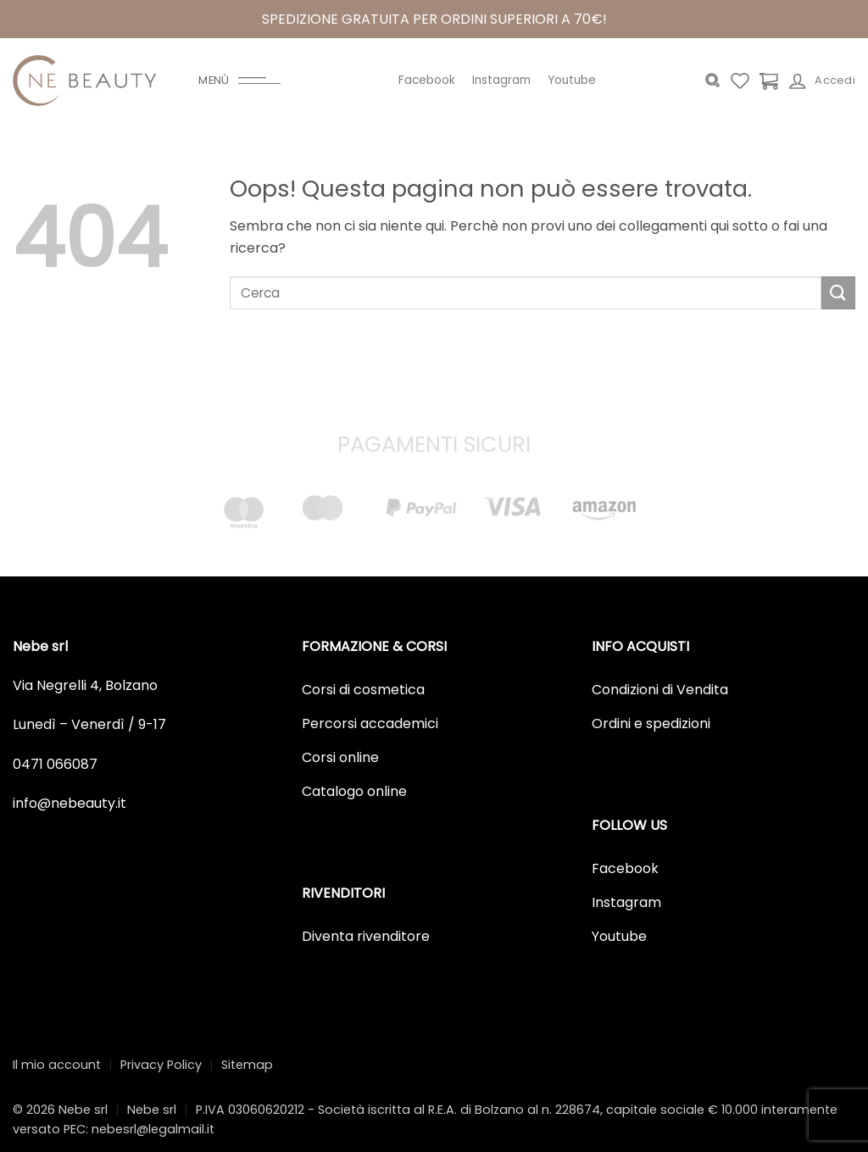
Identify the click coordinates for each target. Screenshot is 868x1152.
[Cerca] (712, 80)
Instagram (501, 80)
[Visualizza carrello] (768, 80)
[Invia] (838, 292)
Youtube (572, 80)
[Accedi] (822, 80)
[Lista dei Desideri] (740, 80)
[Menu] (239, 80)
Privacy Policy (161, 1064)
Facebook (426, 80)
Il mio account (57, 1064)
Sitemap (247, 1064)
